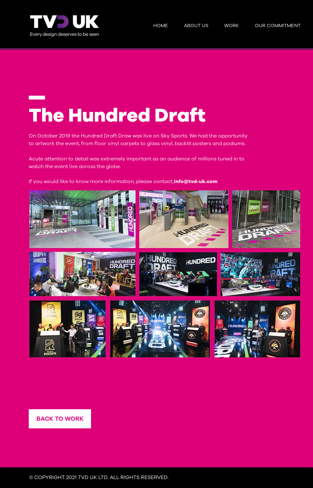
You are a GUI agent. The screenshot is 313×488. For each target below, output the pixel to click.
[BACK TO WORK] (60, 418)
